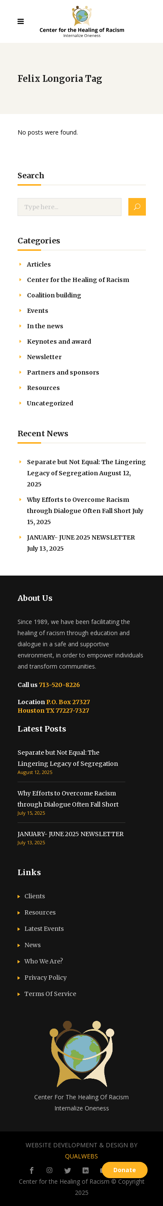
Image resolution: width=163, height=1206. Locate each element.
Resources (43, 388)
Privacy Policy (45, 977)
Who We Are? (43, 961)
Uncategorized (50, 403)
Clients (34, 896)
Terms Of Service (50, 994)
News (32, 945)
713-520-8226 (59, 685)
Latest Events (44, 929)
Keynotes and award (59, 341)
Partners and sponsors (63, 372)
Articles (39, 264)
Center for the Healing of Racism (78, 280)
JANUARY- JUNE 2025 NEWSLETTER (81, 537)
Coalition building (54, 295)
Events (37, 311)
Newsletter (44, 357)
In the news (45, 326)
